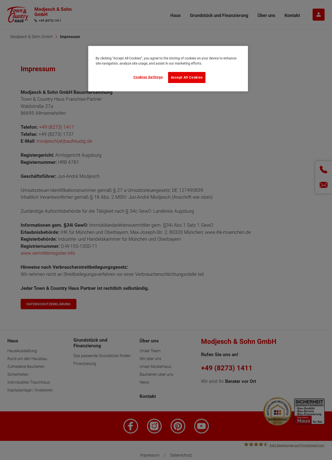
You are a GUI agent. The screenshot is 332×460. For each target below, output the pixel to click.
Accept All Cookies (187, 77)
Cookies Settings (148, 77)
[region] (168, 68)
